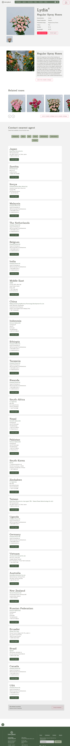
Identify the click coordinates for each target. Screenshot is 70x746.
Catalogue (47, 735)
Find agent (66, 3)
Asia (29, 136)
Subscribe (58, 741)
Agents (60, 735)
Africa (23, 136)
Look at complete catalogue (48, 116)
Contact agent (53, 32)
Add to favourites (42, 32)
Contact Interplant (57, 707)
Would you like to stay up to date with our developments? (48, 739)
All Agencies (15, 136)
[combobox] (57, 2)
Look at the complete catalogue (44, 79)
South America (54, 136)
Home (41, 735)
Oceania (35, 140)
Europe (35, 136)
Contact (54, 735)
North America (44, 136)
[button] (9, 116)
